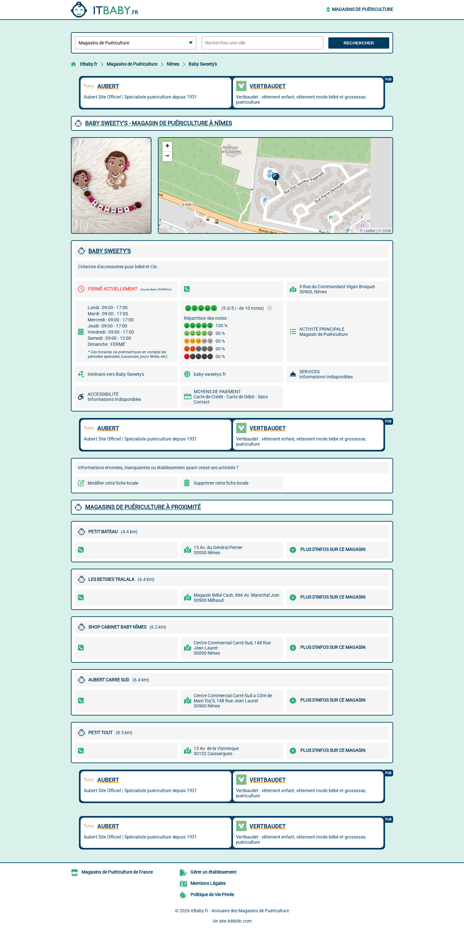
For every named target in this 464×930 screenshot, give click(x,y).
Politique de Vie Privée (212, 894)
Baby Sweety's (202, 64)
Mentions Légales (208, 883)
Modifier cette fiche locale (113, 483)
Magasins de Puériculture (362, 9)
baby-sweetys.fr (210, 374)
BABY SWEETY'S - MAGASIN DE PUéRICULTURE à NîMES (158, 123)
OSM (386, 231)
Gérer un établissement (213, 872)
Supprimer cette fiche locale (221, 483)
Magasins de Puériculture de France (117, 872)
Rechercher (358, 43)
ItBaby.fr (88, 64)
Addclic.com (239, 921)
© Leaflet (367, 231)
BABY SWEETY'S (109, 251)
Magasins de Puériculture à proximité (143, 507)
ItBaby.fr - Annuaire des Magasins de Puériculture (240, 910)
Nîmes (173, 64)
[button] (276, 179)
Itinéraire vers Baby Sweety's (116, 374)
